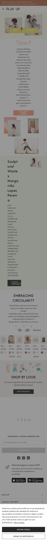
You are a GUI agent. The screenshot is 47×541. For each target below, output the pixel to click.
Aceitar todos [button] (23, 529)
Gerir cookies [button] (19, 522)
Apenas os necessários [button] (23, 536)
